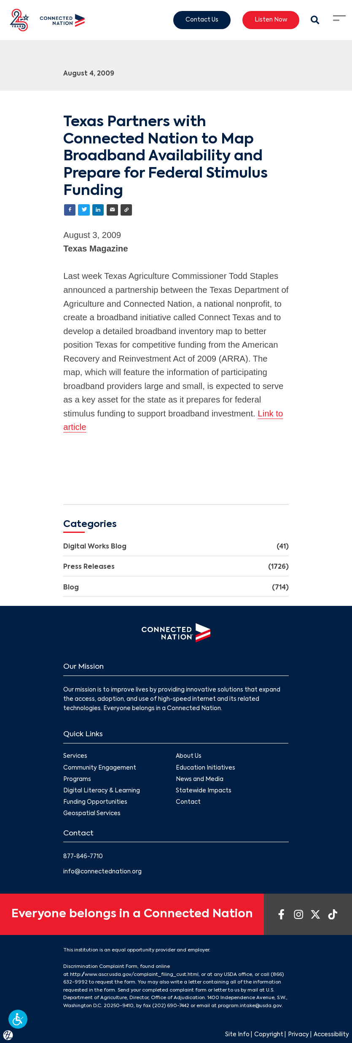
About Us (189, 756)
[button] (17, 1019)
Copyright (268, 1035)
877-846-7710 (83, 856)
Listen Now (271, 19)
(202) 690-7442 (170, 1005)
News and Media (200, 779)
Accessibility (331, 1035)
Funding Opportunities (95, 802)
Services (75, 756)
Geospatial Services (92, 814)
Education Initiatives (206, 768)
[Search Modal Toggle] (315, 20)
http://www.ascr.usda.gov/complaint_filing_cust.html (134, 974)
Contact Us (201, 19)
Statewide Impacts (204, 791)
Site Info (237, 1035)
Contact (188, 802)
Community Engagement (99, 768)
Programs (77, 779)
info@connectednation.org (102, 872)
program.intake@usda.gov (250, 1005)
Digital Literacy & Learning (101, 791)
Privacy (298, 1035)
